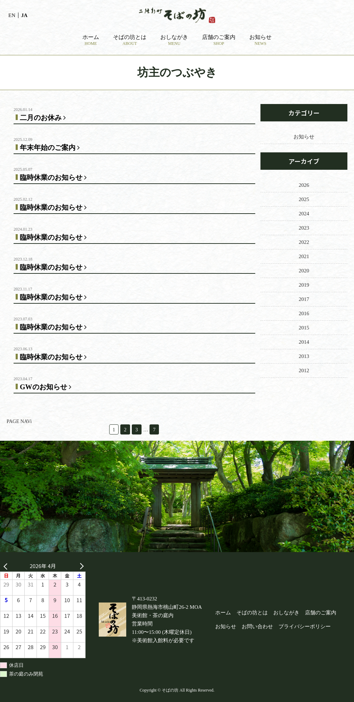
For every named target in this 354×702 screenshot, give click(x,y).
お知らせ (303, 136)
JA (24, 15)
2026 (304, 185)
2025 (304, 199)
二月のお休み (44, 117)
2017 (304, 299)
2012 (304, 370)
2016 (304, 313)
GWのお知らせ (47, 387)
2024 (304, 213)
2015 (304, 327)
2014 (304, 342)
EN (11, 15)
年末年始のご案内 (51, 147)
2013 (304, 356)
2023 (304, 228)
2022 (304, 242)
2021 (304, 256)
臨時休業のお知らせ (54, 177)
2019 (304, 285)
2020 (304, 270)
